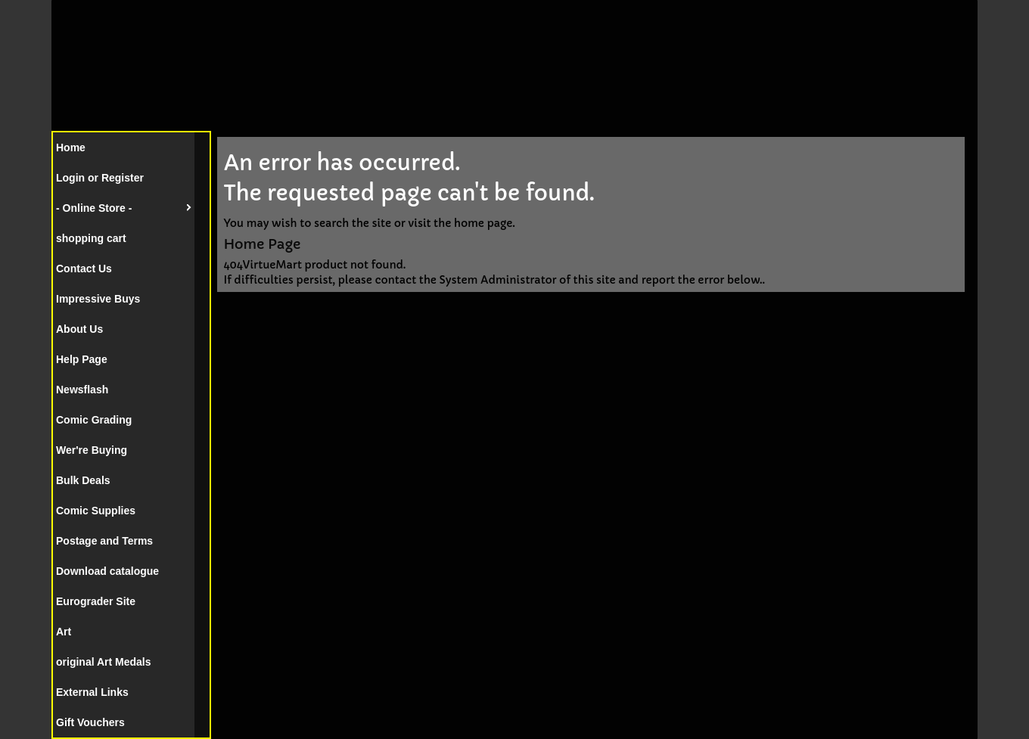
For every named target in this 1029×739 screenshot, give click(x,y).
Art (63, 632)
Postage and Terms (104, 541)
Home (70, 147)
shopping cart (91, 238)
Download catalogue (107, 571)
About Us (79, 329)
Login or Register (100, 178)
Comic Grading (94, 420)
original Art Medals (103, 662)
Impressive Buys (98, 299)
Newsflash (82, 389)
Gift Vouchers (90, 722)
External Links (92, 692)
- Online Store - (94, 208)
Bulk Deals (83, 480)
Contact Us (84, 268)
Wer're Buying (91, 450)
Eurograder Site (95, 601)
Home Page (261, 244)
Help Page (81, 359)
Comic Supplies (95, 511)
